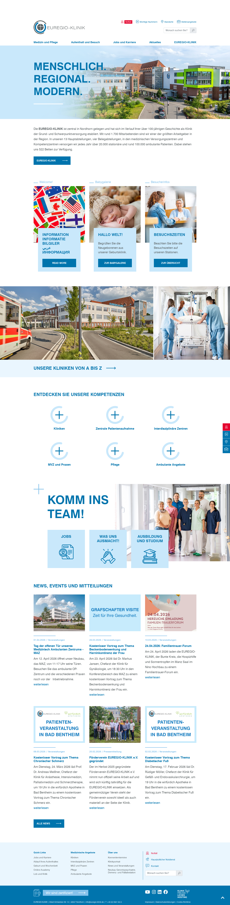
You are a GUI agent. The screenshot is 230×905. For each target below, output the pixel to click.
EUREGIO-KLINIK (185, 26)
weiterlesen (41, 667)
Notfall (151, 836)
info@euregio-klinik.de (95, 885)
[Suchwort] (177, 14)
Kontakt (152, 849)
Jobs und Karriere (124, 26)
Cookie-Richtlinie (184, 885)
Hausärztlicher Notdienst (160, 842)
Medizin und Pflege (46, 26)
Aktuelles (155, 26)
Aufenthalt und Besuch (85, 26)
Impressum (149, 885)
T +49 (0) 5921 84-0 (113, 885)
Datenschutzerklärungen (165, 885)
